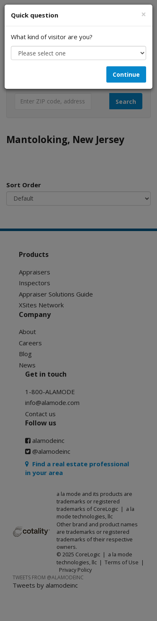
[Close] (143, 14)
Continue (126, 74)
